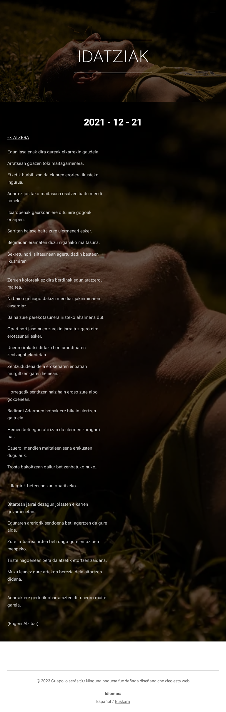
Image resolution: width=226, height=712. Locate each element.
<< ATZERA (18, 137)
